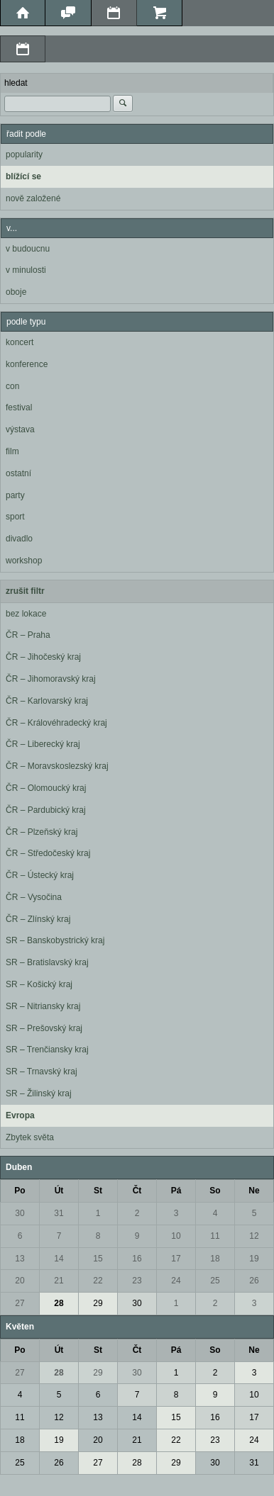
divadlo (19, 539)
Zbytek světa (30, 1137)
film (12, 451)
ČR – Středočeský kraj (48, 853)
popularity (24, 154)
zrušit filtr (25, 591)
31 (58, 1213)
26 (253, 1281)
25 (214, 1281)
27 (19, 1303)
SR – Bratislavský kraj (47, 962)
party (15, 495)
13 (19, 1259)
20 (19, 1281)
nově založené (33, 198)
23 (136, 1281)
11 (214, 1236)
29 (97, 1303)
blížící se (23, 176)
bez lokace (26, 614)
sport (15, 517)
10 (175, 1236)
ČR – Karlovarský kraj (47, 701)
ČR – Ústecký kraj (40, 875)
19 (253, 1259)
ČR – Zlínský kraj (38, 919)
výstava (20, 429)
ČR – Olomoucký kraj (46, 788)
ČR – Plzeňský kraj (41, 832)
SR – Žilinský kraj (39, 1093)
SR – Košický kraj (39, 984)
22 (97, 1281)
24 (175, 1281)
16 (136, 1259)
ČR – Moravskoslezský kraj (57, 766)
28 (58, 1303)
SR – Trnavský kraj (41, 1071)
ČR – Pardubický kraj (46, 810)
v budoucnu (28, 249)
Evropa (20, 1115)
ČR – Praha (28, 635)
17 (175, 1259)
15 (97, 1259)
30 (19, 1213)
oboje (16, 292)
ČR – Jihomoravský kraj (51, 679)
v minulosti (26, 270)
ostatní (18, 473)
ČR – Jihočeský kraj (43, 657)
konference (27, 364)
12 (253, 1236)
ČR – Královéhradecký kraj (56, 723)
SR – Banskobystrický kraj (55, 940)
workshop (24, 561)
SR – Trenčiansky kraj (47, 1049)
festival (19, 407)
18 (214, 1259)
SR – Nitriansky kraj (43, 1006)
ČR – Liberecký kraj (43, 744)
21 (58, 1281)
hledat (16, 83)
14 (58, 1259)
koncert (19, 342)
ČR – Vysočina (34, 897)
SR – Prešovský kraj (44, 1028)
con (12, 386)
